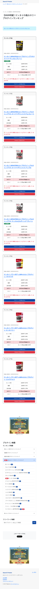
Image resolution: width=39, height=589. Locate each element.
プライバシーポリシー (8, 581)
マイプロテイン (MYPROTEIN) (15, 509)
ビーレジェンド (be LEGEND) (13, 503)
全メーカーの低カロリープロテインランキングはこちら (17, 28)
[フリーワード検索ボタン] (17, 522)
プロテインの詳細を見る (19, 84)
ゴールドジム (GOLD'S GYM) (13, 481)
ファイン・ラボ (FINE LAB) (12, 506)
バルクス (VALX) (10, 495)
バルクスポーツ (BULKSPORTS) (13, 498)
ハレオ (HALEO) (10, 492)
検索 (34, 522)
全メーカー (9, 464)
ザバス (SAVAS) (9, 484)
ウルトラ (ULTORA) (10, 467)
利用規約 (5, 579)
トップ (4, 4)
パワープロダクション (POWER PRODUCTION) (17, 500)
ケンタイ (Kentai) (12, 478)
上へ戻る (34, 572)
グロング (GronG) (10, 475)
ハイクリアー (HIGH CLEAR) (13, 489)
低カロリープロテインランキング (14, 4)
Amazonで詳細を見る (20, 86)
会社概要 (5, 577)
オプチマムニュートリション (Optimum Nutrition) (17, 472)
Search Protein (7, 1)
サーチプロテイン (15, 584)
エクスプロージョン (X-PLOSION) (14, 470)
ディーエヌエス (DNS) (11, 486)
